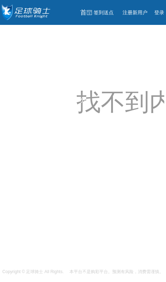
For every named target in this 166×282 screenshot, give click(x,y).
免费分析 (83, 89)
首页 (83, 23)
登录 (159, 12)
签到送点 (104, 12)
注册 (135, 12)
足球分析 (83, 176)
